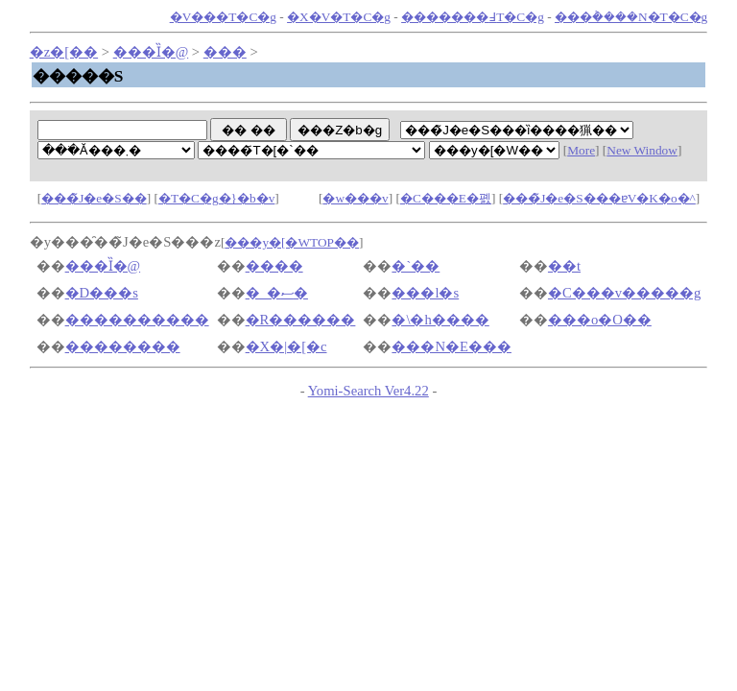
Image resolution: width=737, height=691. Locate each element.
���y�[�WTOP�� (292, 242)
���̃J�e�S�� (94, 198)
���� (274, 266)
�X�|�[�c (286, 346)
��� (225, 52)
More (581, 150)
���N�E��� (451, 346)
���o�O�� (600, 319)
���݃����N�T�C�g (631, 17)
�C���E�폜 (445, 198)
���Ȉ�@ (151, 52)
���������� (137, 319)
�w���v (355, 198)
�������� (122, 346)
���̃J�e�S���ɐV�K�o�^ (599, 198)
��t (564, 266)
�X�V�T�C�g (339, 17)
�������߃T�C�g (472, 17)
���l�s (425, 292)
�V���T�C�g (223, 17)
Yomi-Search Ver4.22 (368, 390)
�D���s (101, 292)
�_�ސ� (277, 292)
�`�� (416, 266)
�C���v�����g (624, 292)
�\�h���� (440, 319)
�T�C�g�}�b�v (216, 198)
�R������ (301, 319)
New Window (642, 150)
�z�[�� (64, 52)
